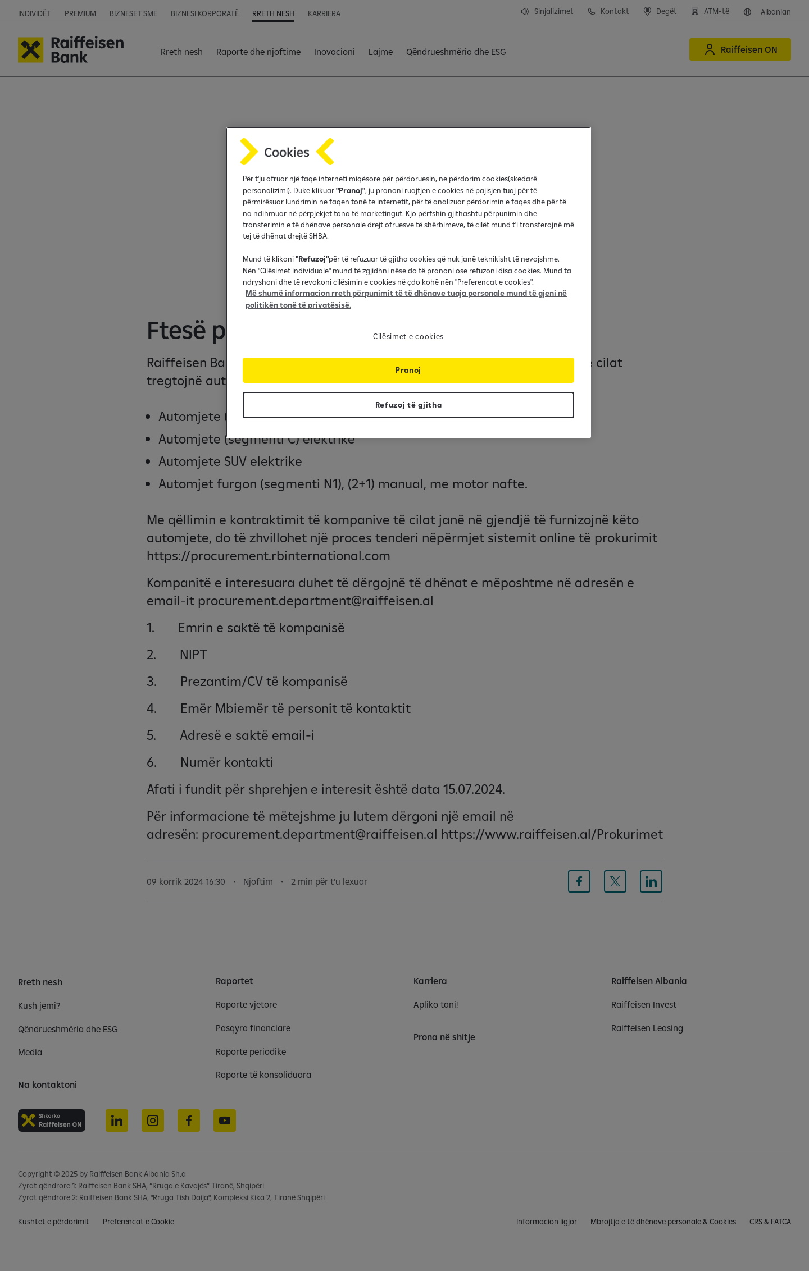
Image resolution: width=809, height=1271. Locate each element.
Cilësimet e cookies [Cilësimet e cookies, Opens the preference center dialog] (408, 336)
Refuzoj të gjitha (408, 405)
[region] (408, 282)
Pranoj (408, 370)
